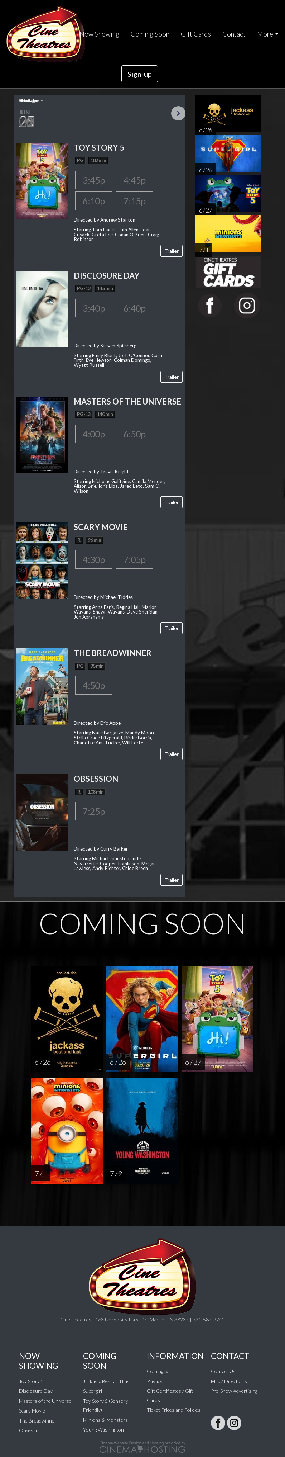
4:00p (94, 434)
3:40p (94, 308)
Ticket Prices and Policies (174, 1410)
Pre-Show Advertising (234, 1391)
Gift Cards (196, 34)
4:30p (94, 559)
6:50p (134, 434)
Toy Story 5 (31, 1381)
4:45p (134, 180)
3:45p (94, 180)
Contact (234, 34)
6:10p (94, 200)
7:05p (134, 559)
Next (178, 113)
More (265, 34)
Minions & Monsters (105, 1420)
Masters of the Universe (45, 1401)
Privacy (155, 1381)
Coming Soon (150, 34)
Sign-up (139, 74)
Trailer (171, 251)
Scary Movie (32, 1411)
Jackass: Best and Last (107, 1381)
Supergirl (92, 1391)
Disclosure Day (36, 1391)
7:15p (134, 200)
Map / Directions (229, 1381)
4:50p (94, 685)
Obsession (31, 1430)
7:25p (94, 811)
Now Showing (99, 34)
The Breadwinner (38, 1421)
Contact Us (223, 1371)
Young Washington (103, 1430)
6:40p (134, 308)
